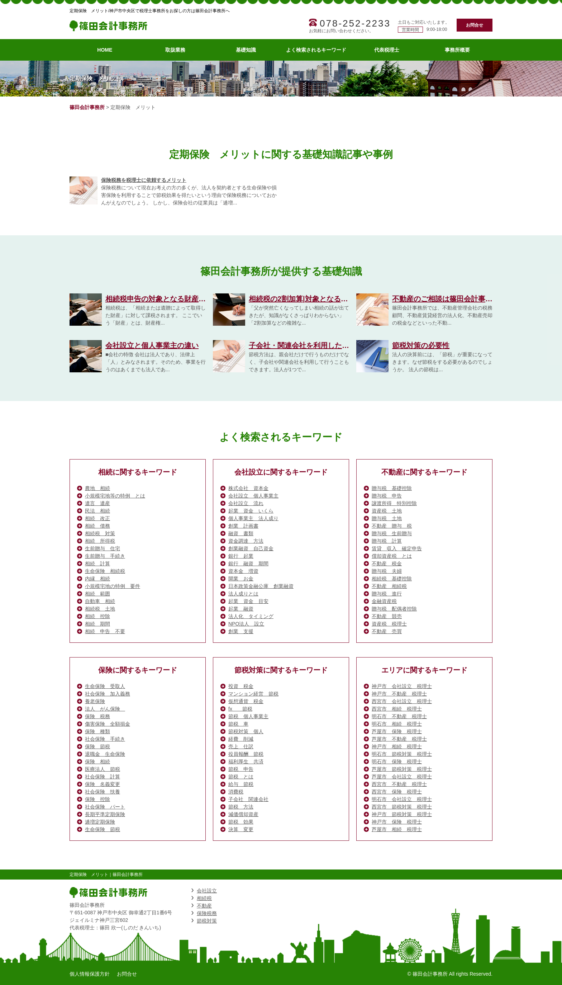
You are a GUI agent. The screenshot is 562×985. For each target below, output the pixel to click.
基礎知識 (246, 50)
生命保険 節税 (102, 829)
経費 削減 (240, 739)
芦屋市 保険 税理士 (397, 731)
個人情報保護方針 (90, 974)
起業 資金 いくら (250, 511)
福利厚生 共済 (245, 761)
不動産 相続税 (389, 586)
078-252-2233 (355, 23)
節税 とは (240, 776)
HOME (104, 50)
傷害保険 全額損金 (107, 724)
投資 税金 (240, 686)
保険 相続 (97, 761)
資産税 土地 (387, 511)
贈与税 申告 (387, 496)
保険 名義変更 (102, 784)
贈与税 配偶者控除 (394, 609)
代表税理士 (386, 50)
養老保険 (95, 701)
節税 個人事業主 (248, 716)
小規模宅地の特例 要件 (112, 586)
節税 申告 (240, 769)
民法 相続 (97, 511)
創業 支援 (240, 631)
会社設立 (207, 891)
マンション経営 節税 (253, 694)
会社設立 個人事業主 (253, 496)
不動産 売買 (387, 631)
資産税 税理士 (389, 624)
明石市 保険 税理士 (397, 761)
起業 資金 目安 (248, 601)
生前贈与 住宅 (102, 548)
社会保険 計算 (102, 776)
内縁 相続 (97, 578)
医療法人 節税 (102, 769)
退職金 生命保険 (105, 754)
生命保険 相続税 (105, 571)
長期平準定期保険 (105, 814)
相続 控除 (97, 616)
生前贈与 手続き (105, 556)
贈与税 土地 (387, 518)
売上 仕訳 (240, 746)
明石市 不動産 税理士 (399, 716)
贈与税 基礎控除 (392, 488)
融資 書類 (240, 533)
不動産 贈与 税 (392, 526)
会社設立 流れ (245, 503)
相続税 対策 (100, 533)
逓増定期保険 (100, 822)
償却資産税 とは (392, 556)
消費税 (235, 792)
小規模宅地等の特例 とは (115, 496)
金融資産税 (384, 601)
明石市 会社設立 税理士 (402, 799)
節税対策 (207, 921)
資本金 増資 (243, 571)
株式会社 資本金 (248, 488)
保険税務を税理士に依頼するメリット (143, 180)
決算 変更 (240, 829)
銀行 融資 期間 (248, 563)
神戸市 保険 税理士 (397, 822)
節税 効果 (240, 822)
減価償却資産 (243, 814)
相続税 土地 (100, 609)
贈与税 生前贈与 (392, 533)
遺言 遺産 (97, 503)
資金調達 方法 (245, 541)
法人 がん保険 (105, 709)
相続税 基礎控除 (392, 578)
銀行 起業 (240, 556)
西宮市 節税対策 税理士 (402, 807)
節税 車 (238, 724)
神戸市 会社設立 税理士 (402, 686)
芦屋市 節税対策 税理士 (402, 769)
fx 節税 (240, 709)
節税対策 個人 (245, 731)
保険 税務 (97, 716)
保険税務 (207, 913)
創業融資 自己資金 (250, 548)
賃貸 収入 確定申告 (397, 548)
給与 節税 (240, 784)
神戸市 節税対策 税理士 (402, 814)
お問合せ (474, 25)
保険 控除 (97, 799)
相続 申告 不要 (105, 631)
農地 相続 (97, 488)
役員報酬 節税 (245, 754)
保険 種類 (97, 731)
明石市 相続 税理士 (397, 724)
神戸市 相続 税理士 (397, 746)
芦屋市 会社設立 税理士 (402, 776)
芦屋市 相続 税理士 (397, 829)
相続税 (204, 898)
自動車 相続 (100, 601)
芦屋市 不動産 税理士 (399, 739)
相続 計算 (97, 563)
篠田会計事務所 (87, 107)
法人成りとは (243, 594)
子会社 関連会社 (248, 799)
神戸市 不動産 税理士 (399, 694)
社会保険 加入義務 (107, 694)
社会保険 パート (105, 807)
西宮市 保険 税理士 (397, 792)
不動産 (204, 906)
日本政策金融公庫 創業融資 (261, 586)
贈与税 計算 (387, 541)
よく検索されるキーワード (316, 50)
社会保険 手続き (105, 739)
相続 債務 (97, 526)
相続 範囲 (97, 594)
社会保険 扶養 (102, 792)
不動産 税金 (387, 563)
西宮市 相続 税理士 (397, 709)
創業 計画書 (243, 526)
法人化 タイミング (250, 616)
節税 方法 (240, 807)
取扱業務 (175, 50)
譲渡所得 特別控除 (394, 503)
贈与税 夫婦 (387, 571)
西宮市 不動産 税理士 (399, 784)
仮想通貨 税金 (245, 701)
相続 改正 (97, 518)
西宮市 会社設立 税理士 (402, 701)
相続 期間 (97, 624)
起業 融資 (240, 609)
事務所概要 (457, 50)
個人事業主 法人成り (253, 518)
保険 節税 (97, 746)
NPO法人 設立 (246, 624)
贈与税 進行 (387, 594)
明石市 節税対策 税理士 (402, 754)
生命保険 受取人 (105, 686)
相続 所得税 (100, 541)
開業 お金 (240, 578)
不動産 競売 (387, 616)
